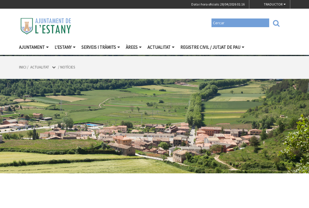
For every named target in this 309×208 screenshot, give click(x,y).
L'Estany (65, 47)
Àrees (134, 47)
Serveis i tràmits (100, 47)
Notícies (67, 67)
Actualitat (161, 47)
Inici (22, 67)
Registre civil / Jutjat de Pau (212, 47)
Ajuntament (34, 47)
